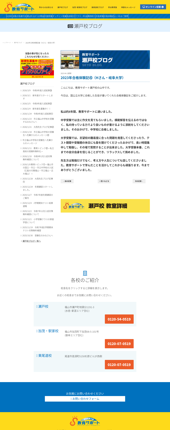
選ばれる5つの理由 (43, 17)
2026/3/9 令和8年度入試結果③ (35, 94)
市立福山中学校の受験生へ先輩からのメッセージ (37, 143)
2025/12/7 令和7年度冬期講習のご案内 (37, 192)
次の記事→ (141, 181)
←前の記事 (69, 181)
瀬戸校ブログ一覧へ (30, 234)
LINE (23, 416)
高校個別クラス (125, 406)
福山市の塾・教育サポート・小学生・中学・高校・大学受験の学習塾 (19, 7)
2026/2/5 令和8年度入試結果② (35, 104)
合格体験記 (138, 17)
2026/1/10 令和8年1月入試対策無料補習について (38, 159)
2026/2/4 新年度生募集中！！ (35, 110)
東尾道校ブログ (97, 7)
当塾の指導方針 (24, 17)
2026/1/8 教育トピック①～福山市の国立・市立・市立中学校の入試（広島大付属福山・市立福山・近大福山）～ (38, 169)
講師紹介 (115, 17)
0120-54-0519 (122, 299)
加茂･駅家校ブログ (79, 7)
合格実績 (126, 17)
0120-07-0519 (122, 312)
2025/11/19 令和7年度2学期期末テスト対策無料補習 (38, 222)
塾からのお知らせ (46, 7)
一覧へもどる (106, 181)
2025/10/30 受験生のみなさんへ (36, 228)
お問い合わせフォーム (86, 359)
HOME (10, 17)
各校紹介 (88, 17)
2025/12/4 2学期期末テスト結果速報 (37, 199)
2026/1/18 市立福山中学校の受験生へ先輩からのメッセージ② (38, 135)
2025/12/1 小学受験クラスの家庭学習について (38, 213)
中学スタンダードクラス (129, 399)
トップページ (7, 43)
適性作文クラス (96, 399)
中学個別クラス (96, 402)
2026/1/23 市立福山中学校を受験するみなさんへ (38, 121)
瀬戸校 (43, 299)
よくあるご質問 (154, 17)
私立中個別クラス (126, 402)
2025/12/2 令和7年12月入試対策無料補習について (38, 205)
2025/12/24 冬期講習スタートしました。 (37, 184)
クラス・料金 (102, 17)
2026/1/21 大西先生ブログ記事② (36, 128)
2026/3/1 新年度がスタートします (37, 99)
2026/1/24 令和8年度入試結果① (36, 115)
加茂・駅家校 (48, 313)
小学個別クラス (96, 396)
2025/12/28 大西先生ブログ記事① (37, 177)
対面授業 (59, 17)
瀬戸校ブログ (62, 7)
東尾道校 (45, 326)
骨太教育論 (112, 7)
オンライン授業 (153, 6)
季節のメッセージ (128, 7)
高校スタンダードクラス (100, 406)
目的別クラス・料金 (100, 392)
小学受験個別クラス (127, 396)
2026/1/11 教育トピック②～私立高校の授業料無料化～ (38, 151)
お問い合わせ (27, 412)
